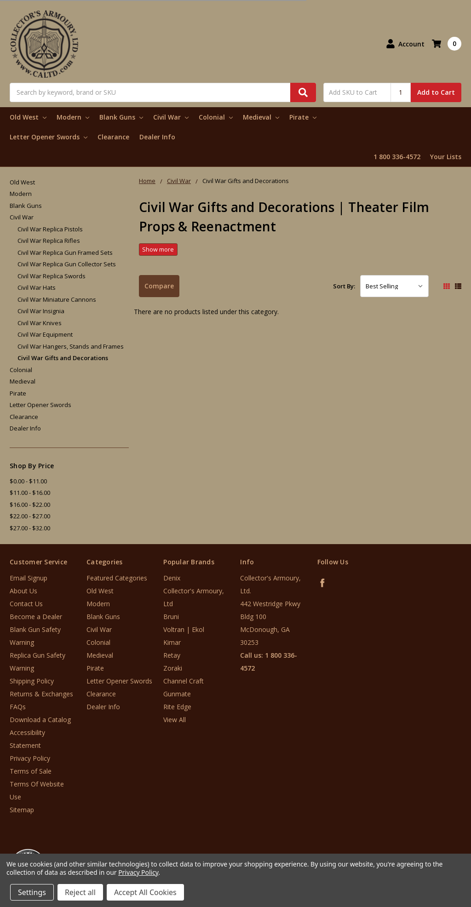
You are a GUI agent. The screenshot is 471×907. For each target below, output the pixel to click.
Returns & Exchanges (41, 693)
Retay (171, 655)
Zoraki (172, 668)
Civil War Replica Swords (51, 276)
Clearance (113, 136)
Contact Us (26, 603)
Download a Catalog (40, 719)
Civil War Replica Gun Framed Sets (65, 252)
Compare (159, 285)
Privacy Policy (30, 758)
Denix (171, 578)
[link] (433, 851)
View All (174, 719)
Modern (73, 117)
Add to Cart (436, 92)
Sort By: (344, 286)
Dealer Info (157, 136)
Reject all (80, 892)
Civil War (171, 117)
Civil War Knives (39, 323)
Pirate (302, 117)
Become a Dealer (36, 616)
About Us (23, 590)
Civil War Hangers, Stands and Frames (70, 346)
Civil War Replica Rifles (48, 240)
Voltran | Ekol (183, 629)
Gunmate (177, 693)
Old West (28, 117)
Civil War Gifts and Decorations (62, 358)
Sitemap (22, 809)
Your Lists (445, 156)
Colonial (216, 117)
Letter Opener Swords (48, 136)
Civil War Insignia (40, 311)
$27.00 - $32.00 (30, 528)
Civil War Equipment (45, 334)
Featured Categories (116, 578)
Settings (32, 892)
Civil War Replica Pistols (50, 229)
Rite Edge (177, 706)
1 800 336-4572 (396, 156)
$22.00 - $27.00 (30, 516)
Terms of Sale (31, 771)
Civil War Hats (36, 287)
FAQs (18, 706)
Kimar (172, 642)
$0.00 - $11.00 (28, 481)
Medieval (261, 117)
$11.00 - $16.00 (30, 492)
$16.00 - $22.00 (30, 504)
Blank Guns (121, 117)
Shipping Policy (32, 681)
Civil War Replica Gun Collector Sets (66, 264)
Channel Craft (183, 681)
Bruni (171, 616)
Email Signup (28, 578)
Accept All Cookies (145, 892)
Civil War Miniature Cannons (56, 299)
